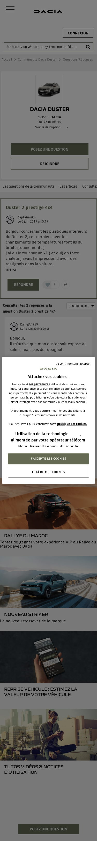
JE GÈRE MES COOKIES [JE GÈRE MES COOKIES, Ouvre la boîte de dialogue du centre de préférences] (48, 472)
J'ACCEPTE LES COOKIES (48, 458)
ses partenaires (39, 384)
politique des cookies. (72, 424)
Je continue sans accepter (73, 364)
